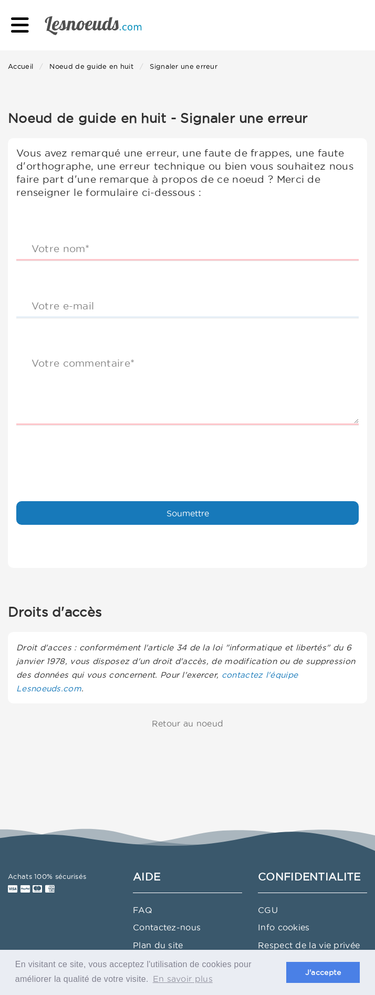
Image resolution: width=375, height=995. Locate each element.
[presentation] (96, 453)
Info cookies (284, 927)
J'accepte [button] (323, 972)
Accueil (20, 66)
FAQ (142, 910)
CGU (268, 910)
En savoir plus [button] (183, 978)
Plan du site (158, 945)
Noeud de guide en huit (91, 66)
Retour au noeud (188, 723)
